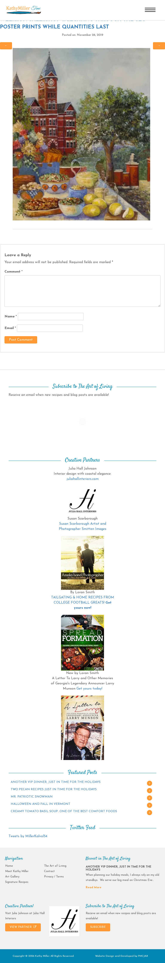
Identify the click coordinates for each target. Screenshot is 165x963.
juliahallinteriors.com (83, 479)
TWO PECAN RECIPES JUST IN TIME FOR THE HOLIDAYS (54, 789)
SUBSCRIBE (98, 927)
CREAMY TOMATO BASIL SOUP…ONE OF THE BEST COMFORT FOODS (64, 811)
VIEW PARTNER (23, 927)
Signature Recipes (16, 882)
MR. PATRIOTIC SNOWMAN (32, 796)
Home (9, 866)
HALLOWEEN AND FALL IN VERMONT (40, 804)
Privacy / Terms (54, 876)
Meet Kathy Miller (17, 871)
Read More (93, 887)
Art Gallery (12, 876)
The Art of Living (55, 866)
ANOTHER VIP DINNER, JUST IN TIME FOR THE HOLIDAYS (56, 782)
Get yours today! (89, 688)
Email (10, 328)
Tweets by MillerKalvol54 (28, 836)
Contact (49, 871)
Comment (14, 271)
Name (11, 316)
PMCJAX (143, 956)
